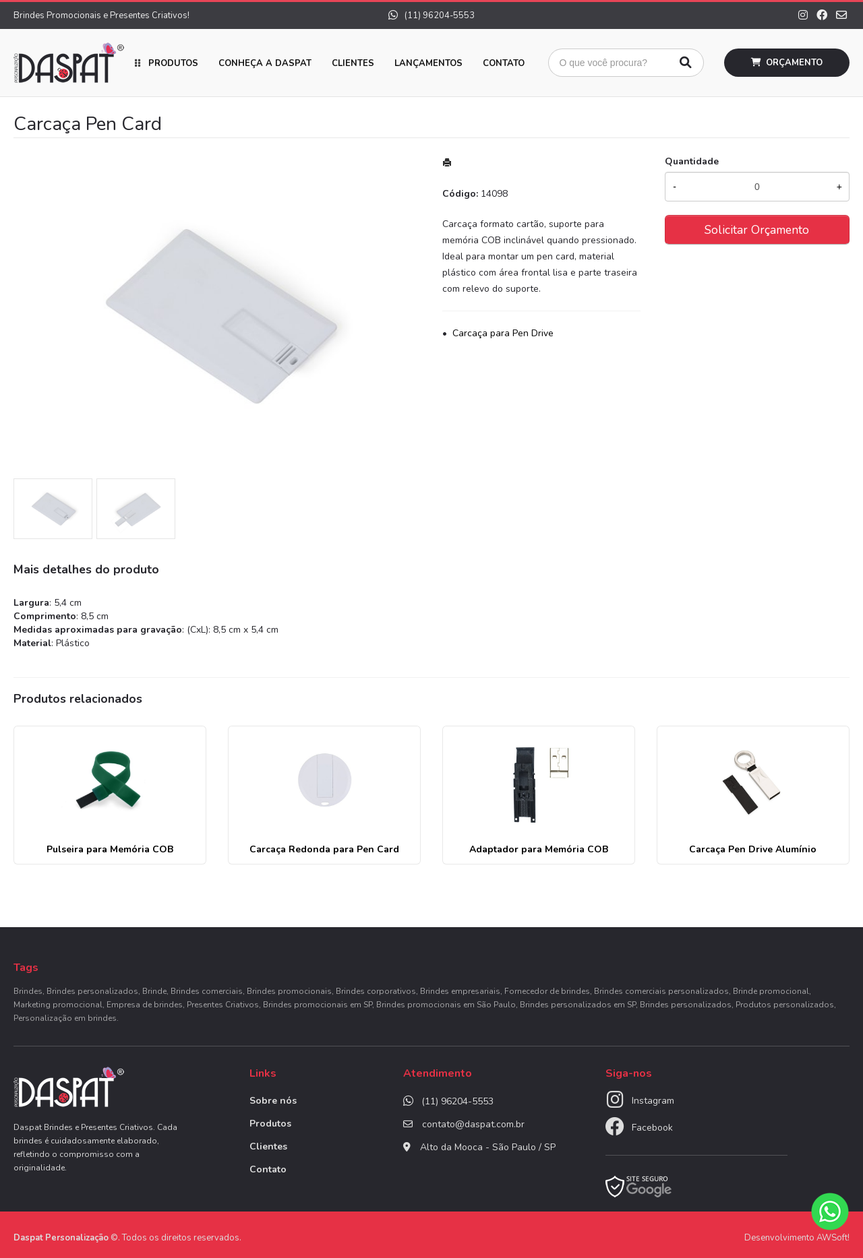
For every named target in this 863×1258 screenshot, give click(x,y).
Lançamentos (428, 63)
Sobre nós (273, 1100)
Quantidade (692, 161)
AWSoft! (833, 1238)
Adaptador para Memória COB (538, 849)
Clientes (353, 63)
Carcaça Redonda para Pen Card (324, 849)
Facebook (652, 1127)
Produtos (173, 63)
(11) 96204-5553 (431, 15)
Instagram (653, 1100)
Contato (504, 63)
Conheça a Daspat (264, 63)
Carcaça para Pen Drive (503, 333)
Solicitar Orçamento (757, 230)
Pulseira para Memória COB (110, 849)
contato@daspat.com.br (473, 1124)
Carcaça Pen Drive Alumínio (752, 849)
